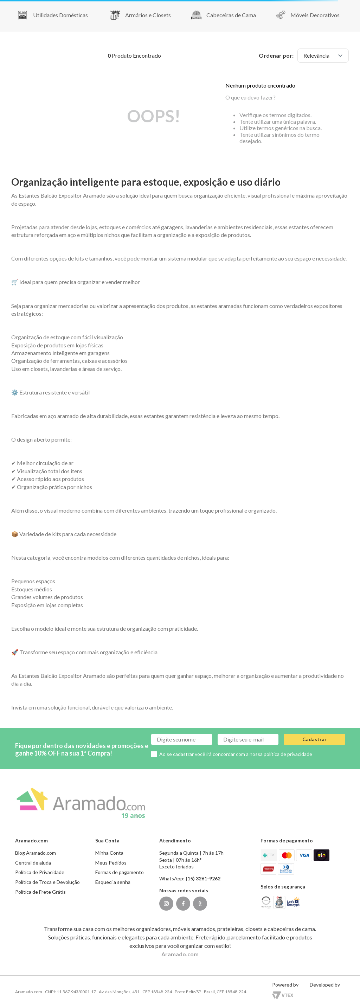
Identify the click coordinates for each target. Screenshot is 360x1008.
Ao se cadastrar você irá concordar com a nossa (235, 754)
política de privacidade (288, 754)
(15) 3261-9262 (203, 878)
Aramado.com (180, 954)
